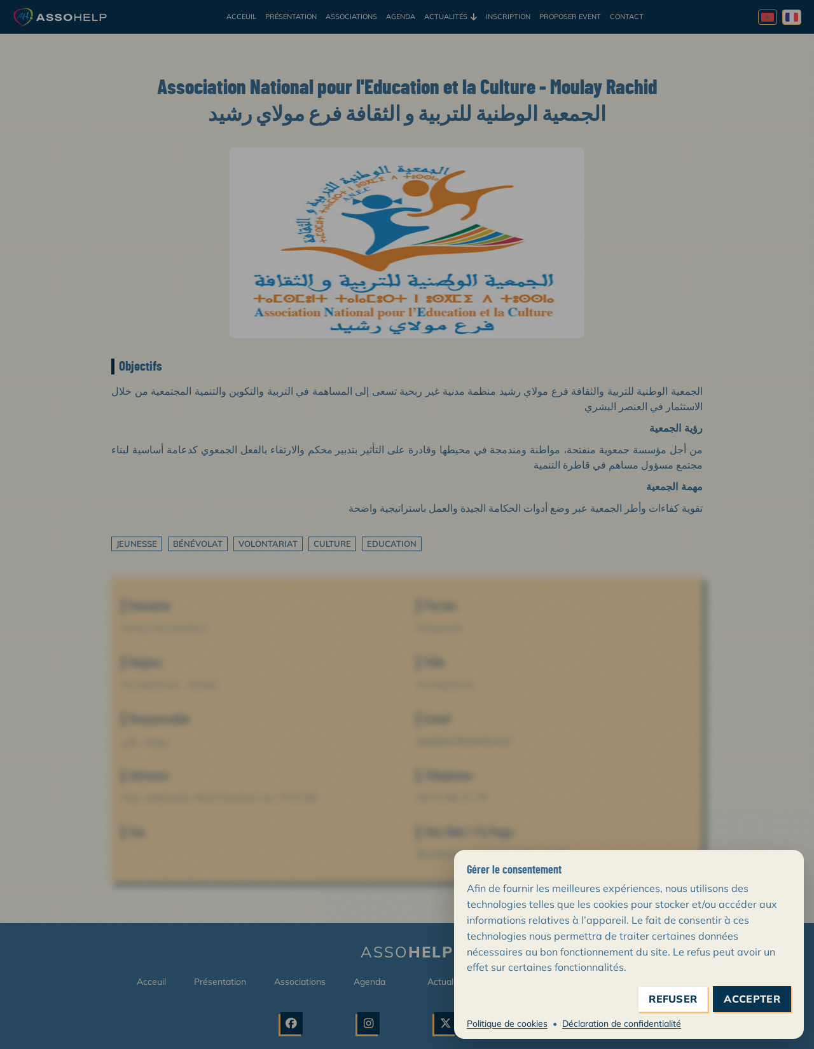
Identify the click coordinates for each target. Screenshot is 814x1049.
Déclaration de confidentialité (621, 1023)
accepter (752, 999)
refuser (673, 999)
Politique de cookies (507, 1023)
